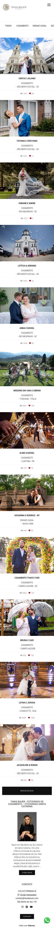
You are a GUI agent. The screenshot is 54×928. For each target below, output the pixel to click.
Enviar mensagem (28, 895)
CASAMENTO (22, 26)
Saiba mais (27, 873)
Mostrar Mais (27, 791)
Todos (8, 26)
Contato (27, 916)
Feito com (27, 925)
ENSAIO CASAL (40, 26)
